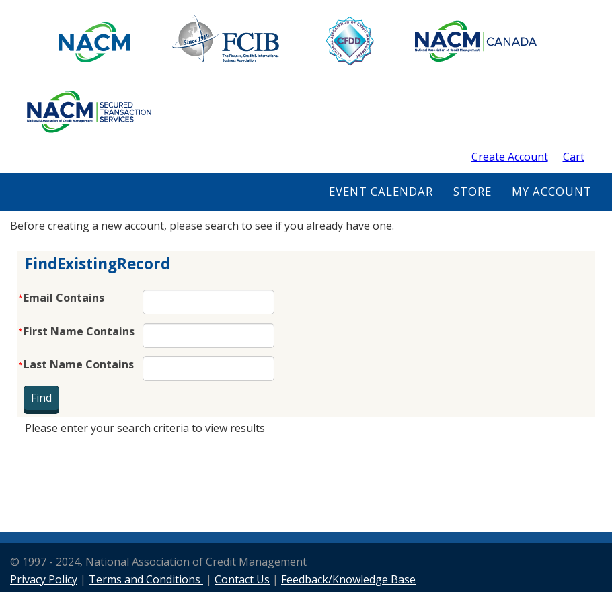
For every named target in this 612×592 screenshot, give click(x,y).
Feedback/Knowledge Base (348, 579)
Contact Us (242, 579)
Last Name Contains (79, 364)
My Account (552, 191)
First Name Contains (79, 331)
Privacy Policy (43, 579)
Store (472, 191)
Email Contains (64, 297)
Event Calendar (381, 191)
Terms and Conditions (146, 579)
